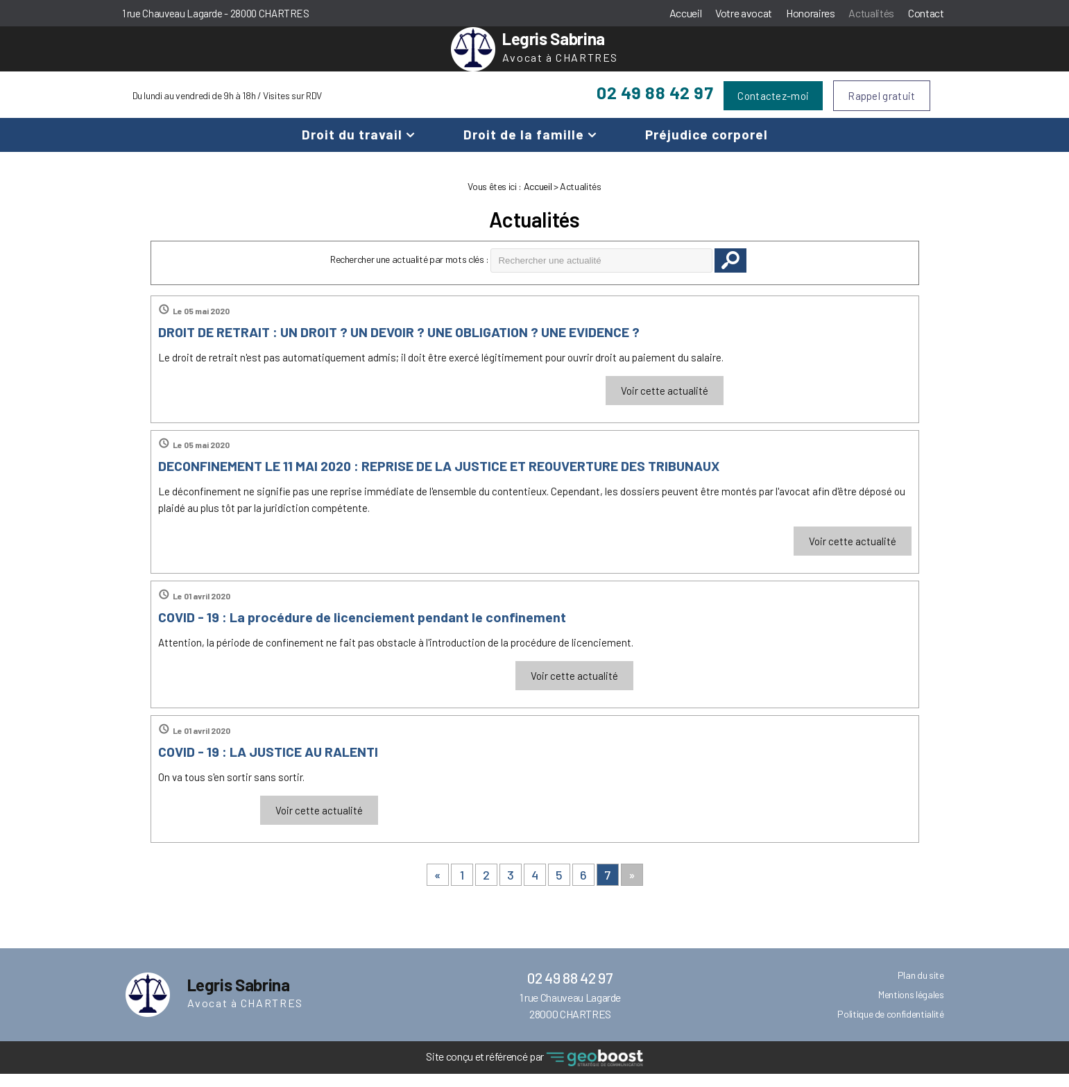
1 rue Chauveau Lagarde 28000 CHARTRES (570, 1019)
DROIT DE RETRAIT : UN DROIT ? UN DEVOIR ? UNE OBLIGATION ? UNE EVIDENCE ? (399, 344)
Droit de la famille (523, 147)
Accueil (685, 12)
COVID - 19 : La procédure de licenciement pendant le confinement (362, 630)
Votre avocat (743, 12)
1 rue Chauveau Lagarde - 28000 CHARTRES (215, 13)
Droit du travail (352, 147)
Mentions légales (910, 1007)
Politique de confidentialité (890, 1027)
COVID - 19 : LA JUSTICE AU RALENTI (268, 764)
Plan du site (921, 988)
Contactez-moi (773, 109)
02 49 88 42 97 (655, 105)
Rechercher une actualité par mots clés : (409, 272)
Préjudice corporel (706, 147)
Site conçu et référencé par (534, 1071)
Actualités (870, 12)
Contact (926, 12)
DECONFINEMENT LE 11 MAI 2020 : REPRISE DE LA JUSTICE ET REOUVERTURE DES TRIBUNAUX (438, 478)
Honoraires (810, 12)
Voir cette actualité (664, 403)
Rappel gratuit (881, 109)
